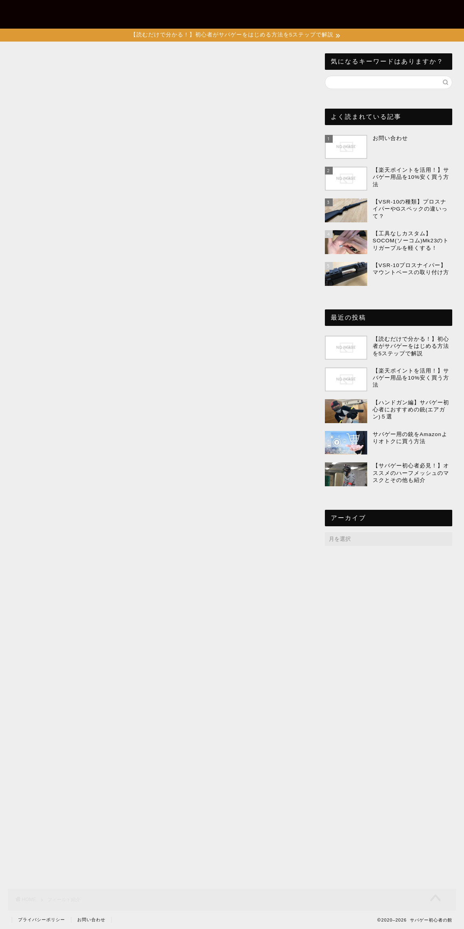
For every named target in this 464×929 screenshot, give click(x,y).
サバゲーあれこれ (283, 12)
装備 (240, 12)
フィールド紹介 (379, 12)
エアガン (332, 12)
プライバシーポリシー (41, 919)
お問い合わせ (431, 12)
